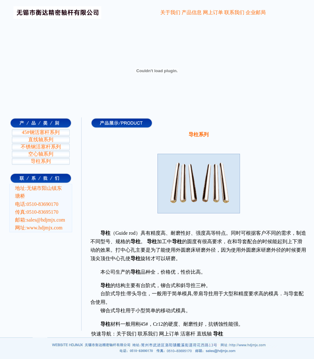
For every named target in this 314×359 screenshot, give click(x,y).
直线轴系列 (40, 139)
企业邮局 (256, 12)
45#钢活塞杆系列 (41, 132)
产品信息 (192, 12)
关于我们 (170, 12)
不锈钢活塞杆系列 (41, 146)
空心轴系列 (40, 154)
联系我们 (234, 12)
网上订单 (213, 12)
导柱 (194, 134)
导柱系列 (41, 161)
